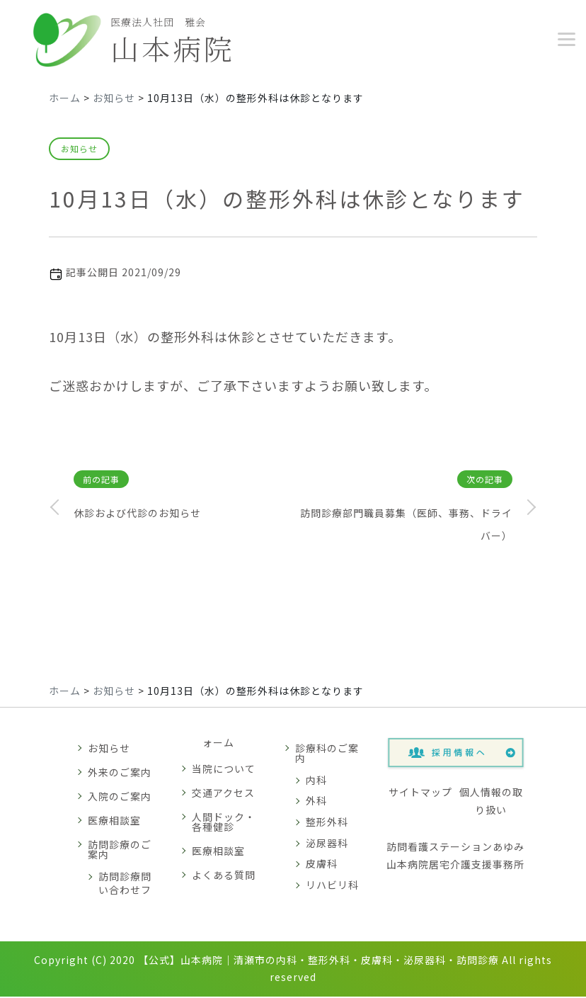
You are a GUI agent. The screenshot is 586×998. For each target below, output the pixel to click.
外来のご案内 (119, 773)
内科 (316, 781)
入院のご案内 (119, 797)
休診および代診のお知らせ (137, 515)
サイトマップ (420, 793)
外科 (316, 802)
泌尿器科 (327, 844)
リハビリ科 (332, 886)
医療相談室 (114, 822)
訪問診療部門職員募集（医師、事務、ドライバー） (406, 526)
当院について (223, 771)
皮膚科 (322, 865)
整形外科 (327, 824)
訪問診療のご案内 (119, 851)
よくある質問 (223, 877)
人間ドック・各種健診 (223, 824)
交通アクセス (223, 795)
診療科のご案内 (327, 754)
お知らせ (79, 150)
